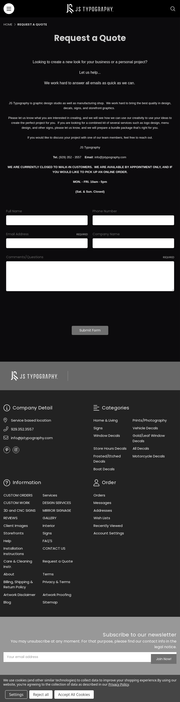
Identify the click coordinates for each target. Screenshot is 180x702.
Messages (102, 500)
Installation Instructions (14, 549)
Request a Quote (58, 559)
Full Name (14, 211)
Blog (7, 600)
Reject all (41, 694)
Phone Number (105, 211)
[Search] (172, 9)
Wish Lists (102, 516)
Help (7, 539)
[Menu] (9, 8)
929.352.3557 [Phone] (22, 427)
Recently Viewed (108, 523)
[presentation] (41, 307)
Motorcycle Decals (149, 454)
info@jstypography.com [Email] (32, 436)
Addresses (103, 508)
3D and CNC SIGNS (20, 508)
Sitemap (50, 600)
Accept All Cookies (74, 694)
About (9, 572)
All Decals (141, 446)
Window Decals (107, 433)
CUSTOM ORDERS (18, 493)
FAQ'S (47, 539)
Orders (99, 493)
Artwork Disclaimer (19, 592)
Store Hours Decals (110, 446)
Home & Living (106, 418)
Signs (98, 425)
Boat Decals (104, 466)
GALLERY (49, 516)
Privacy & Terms (56, 579)
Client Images (16, 523)
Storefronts (14, 531)
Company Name (106, 234)
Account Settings (109, 531)
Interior (49, 523)
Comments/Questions (90, 257)
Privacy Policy (118, 684)
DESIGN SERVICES (57, 500)
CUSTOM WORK (17, 500)
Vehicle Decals (145, 425)
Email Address (47, 234)
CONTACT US (54, 546)
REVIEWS (11, 516)
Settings (16, 694)
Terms (48, 572)
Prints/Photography (150, 418)
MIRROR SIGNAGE (57, 508)
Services (50, 493)
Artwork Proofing (57, 592)
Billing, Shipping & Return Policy (18, 582)
